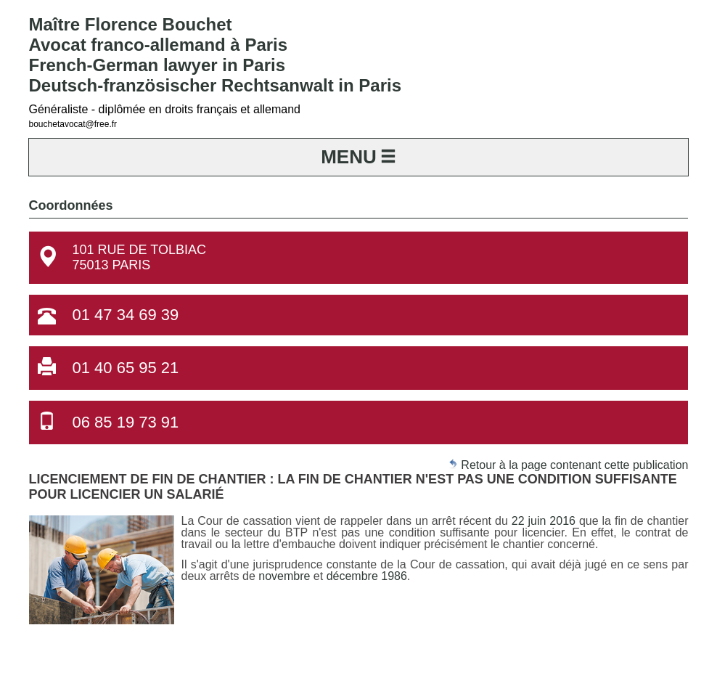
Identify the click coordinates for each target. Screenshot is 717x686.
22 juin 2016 (543, 521)
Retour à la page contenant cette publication (568, 465)
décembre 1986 (367, 576)
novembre (286, 576)
